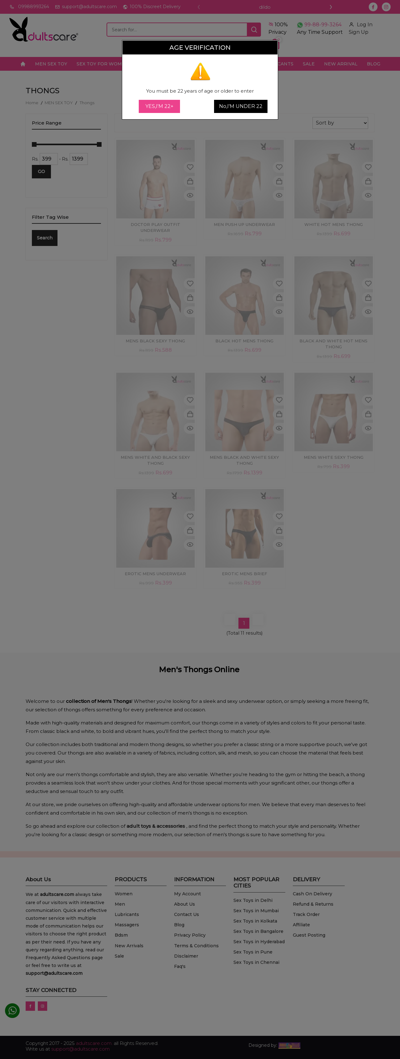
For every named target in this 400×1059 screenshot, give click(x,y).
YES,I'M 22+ (159, 106)
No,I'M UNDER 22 (240, 106)
